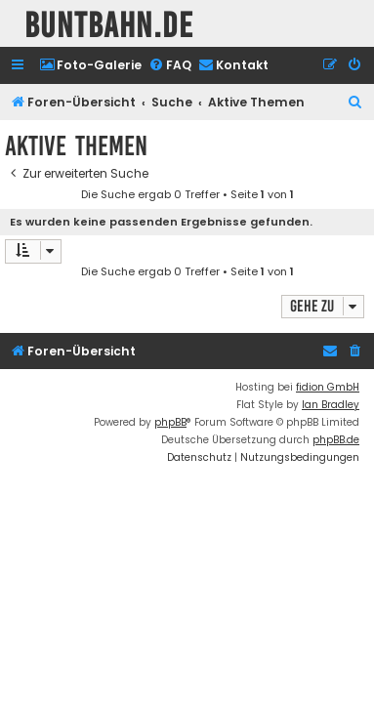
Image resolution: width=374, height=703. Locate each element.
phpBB (170, 422)
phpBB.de (335, 440)
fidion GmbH (327, 387)
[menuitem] (90, 66)
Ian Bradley (330, 404)
